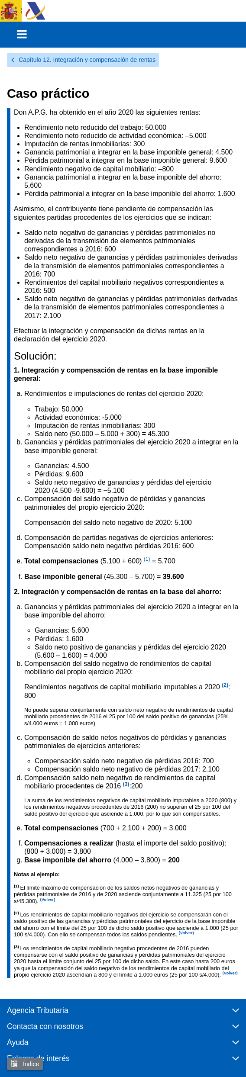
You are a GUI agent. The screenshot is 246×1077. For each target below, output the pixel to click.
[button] (123, 1014)
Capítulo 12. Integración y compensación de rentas (82, 59)
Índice (25, 1063)
